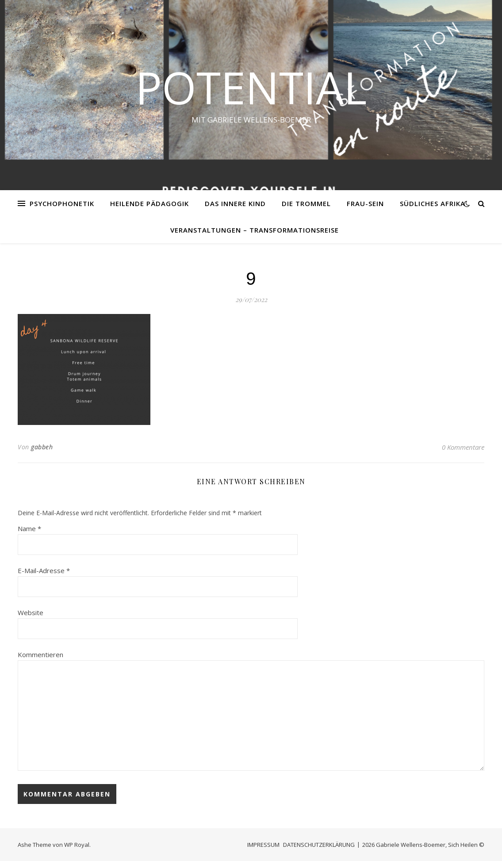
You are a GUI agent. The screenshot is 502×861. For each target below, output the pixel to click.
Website (30, 612)
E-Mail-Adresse (44, 570)
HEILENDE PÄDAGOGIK (149, 203)
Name (29, 528)
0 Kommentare (463, 447)
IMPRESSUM (263, 845)
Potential (251, 87)
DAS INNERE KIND (235, 203)
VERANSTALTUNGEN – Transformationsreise (254, 230)
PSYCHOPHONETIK (62, 203)
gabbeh (42, 447)
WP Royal (76, 845)
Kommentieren (40, 654)
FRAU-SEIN (365, 203)
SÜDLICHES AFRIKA (432, 203)
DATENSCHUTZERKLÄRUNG (319, 845)
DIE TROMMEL (306, 203)
